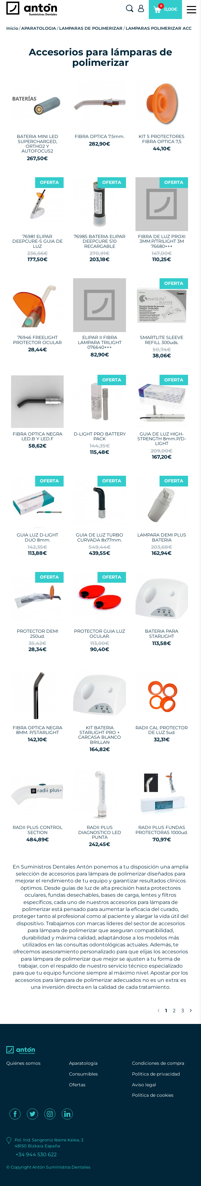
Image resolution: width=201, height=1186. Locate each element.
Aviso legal (144, 1085)
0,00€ (165, 11)
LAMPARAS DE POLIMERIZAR (90, 28)
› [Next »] (191, 1009)
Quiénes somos (23, 1063)
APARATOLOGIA (38, 28)
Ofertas (77, 1085)
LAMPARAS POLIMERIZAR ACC (159, 28)
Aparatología (83, 1063)
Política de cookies (152, 1095)
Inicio (12, 28)
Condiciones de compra (158, 1063)
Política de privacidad (156, 1074)
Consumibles (83, 1074)
